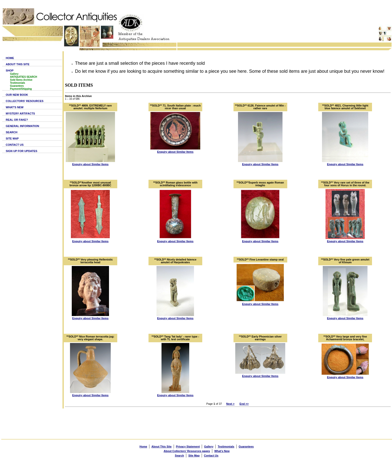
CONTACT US (15, 144)
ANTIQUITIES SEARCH (23, 77)
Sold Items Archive (21, 79)
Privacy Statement (188, 446)
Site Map (194, 455)
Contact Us (211, 455)
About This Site (162, 446)
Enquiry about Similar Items (90, 164)
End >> (244, 403)
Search (179, 455)
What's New (222, 451)
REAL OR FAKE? (17, 119)
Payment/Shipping (21, 89)
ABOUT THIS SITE (18, 64)
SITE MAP (12, 138)
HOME (10, 58)
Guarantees (17, 85)
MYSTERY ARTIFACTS (20, 113)
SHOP (10, 70)
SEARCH (11, 132)
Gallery (14, 73)
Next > (230, 403)
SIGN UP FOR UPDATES (21, 151)
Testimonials (17, 83)
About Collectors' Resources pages (187, 451)
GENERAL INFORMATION (22, 126)
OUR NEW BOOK (17, 94)
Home (143, 446)
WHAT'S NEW (15, 107)
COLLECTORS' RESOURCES (25, 101)
